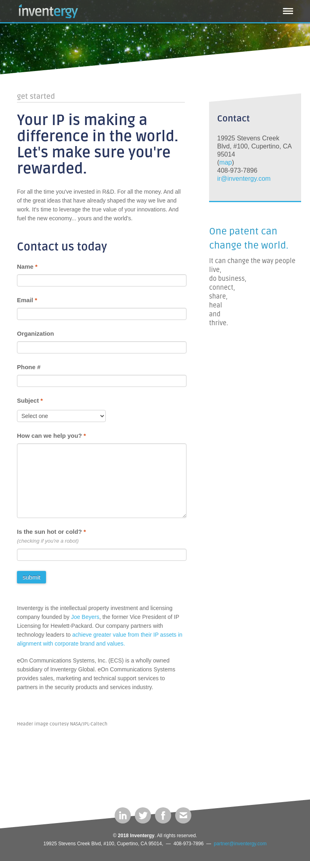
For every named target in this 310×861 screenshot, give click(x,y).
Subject (30, 400)
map (225, 162)
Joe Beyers (85, 617)
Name (27, 266)
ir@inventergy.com (243, 178)
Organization (35, 333)
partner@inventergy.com (240, 843)
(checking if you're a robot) (48, 541)
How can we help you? (51, 435)
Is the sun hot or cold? (51, 531)
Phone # (28, 367)
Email (27, 300)
